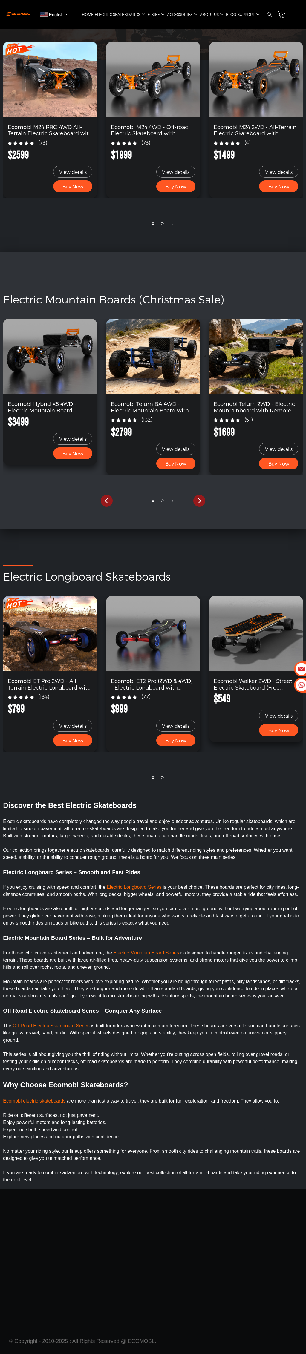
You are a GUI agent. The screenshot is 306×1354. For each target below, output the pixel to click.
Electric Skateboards (120, 14)
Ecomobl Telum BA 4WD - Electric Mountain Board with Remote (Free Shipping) (150, 406)
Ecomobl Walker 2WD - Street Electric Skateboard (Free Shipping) (253, 684)
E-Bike (157, 14)
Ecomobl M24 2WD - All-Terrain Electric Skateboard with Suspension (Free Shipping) (255, 130)
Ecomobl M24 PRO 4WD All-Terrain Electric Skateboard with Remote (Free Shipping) (50, 130)
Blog (231, 14)
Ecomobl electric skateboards (34, 1100)
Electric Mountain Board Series (146, 952)
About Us (212, 14)
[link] (50, 78)
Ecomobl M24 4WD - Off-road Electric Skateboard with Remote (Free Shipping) (150, 130)
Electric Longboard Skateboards (87, 576)
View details (73, 172)
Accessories (182, 14)
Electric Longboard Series (134, 887)
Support (249, 14)
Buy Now (72, 186)
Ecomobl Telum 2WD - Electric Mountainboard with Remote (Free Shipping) (254, 406)
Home (88, 14)
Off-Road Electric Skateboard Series (51, 1025)
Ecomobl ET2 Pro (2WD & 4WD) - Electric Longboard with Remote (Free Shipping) (152, 684)
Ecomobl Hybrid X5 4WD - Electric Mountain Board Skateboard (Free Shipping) (43, 406)
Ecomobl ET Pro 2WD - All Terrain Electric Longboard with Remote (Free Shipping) (49, 684)
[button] (107, 224)
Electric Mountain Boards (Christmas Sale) (113, 299)
